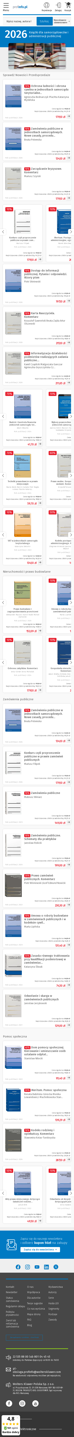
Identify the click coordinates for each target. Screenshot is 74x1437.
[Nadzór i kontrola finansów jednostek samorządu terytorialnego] (22, 417)
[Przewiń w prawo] (71, 232)
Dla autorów (33, 1297)
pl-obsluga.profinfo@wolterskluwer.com (37, 1370)
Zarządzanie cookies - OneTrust (24, 1337)
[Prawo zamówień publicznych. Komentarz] (37, 888)
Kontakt (10, 1287)
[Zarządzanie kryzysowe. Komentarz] (37, 181)
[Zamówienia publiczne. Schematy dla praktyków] (37, 848)
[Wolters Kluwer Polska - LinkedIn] (46, 1267)
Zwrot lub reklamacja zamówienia (12, 1323)
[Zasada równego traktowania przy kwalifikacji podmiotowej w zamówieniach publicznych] (37, 968)
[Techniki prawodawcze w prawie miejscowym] (22, 477)
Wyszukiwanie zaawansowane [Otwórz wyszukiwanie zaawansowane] (62, 21)
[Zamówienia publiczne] (37, 806)
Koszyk (68, 7)
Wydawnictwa (55, 1287)
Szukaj (44, 21)
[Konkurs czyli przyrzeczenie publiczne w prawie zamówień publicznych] (22, 233)
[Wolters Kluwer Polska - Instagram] (27, 1267)
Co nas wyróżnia (36, 1308)
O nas (30, 1287)
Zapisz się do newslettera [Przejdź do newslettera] (40, 1249)
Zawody (52, 1319)
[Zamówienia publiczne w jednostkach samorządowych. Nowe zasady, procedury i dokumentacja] (37, 141)
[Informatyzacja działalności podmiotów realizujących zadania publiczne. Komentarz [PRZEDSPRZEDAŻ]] (37, 366)
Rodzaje (52, 1314)
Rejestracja (47, 7)
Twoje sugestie (35, 1303)
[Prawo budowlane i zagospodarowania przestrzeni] (22, 604)
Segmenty (53, 1308)
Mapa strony (34, 1314)
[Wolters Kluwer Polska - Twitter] (56, 1267)
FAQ (29, 1319)
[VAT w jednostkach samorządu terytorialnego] (22, 536)
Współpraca (33, 1292)
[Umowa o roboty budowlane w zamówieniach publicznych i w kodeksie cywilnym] (37, 928)
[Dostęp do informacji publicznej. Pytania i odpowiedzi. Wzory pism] (37, 284)
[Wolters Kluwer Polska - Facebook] (18, 1267)
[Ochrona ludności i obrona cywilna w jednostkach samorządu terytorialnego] (37, 100)
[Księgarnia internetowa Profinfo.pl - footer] (21, 1419)
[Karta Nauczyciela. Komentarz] (37, 326)
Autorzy (52, 1292)
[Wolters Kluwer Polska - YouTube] (37, 1267)
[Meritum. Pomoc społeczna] (37, 1103)
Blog (29, 1325)
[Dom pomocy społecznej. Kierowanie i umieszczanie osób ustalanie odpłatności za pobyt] (37, 1061)
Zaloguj (58, 7)
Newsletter (11, 1292)
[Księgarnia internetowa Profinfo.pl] (20, 7)
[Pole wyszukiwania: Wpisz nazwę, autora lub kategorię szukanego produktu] (19, 21)
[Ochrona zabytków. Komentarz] (22, 664)
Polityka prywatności (12, 1314)
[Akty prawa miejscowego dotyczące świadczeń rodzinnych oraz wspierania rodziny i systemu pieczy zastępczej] (22, 1194)
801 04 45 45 (42, 1356)
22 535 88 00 (20, 1356)
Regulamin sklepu (15, 1306)
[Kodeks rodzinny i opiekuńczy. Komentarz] (37, 1143)
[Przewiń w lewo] (3, 232)
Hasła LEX (53, 1303)
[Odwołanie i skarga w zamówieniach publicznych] (37, 1008)
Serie (51, 1297)
